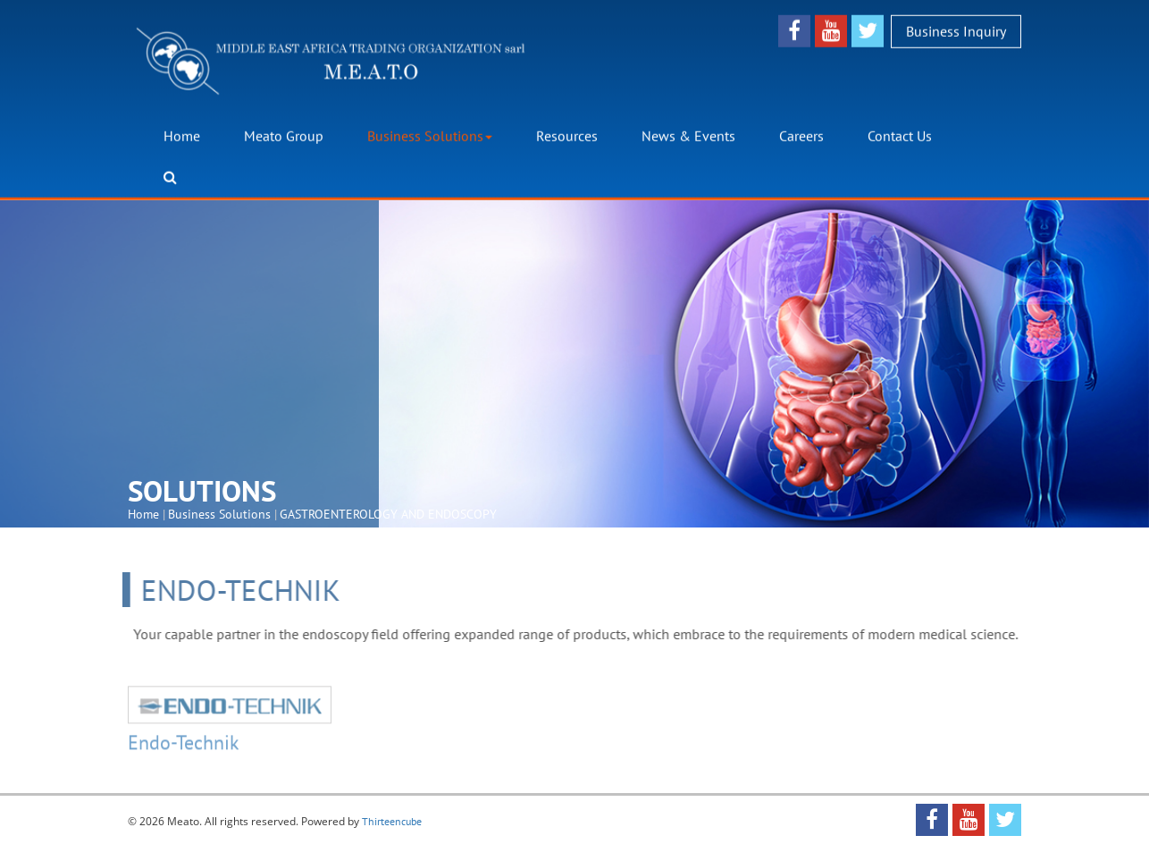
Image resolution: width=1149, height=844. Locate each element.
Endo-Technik (183, 744)
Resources (567, 136)
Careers (801, 136)
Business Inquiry (956, 30)
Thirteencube (392, 821)
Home (182, 136)
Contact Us (900, 136)
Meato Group (283, 136)
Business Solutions (429, 136)
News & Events (688, 136)
